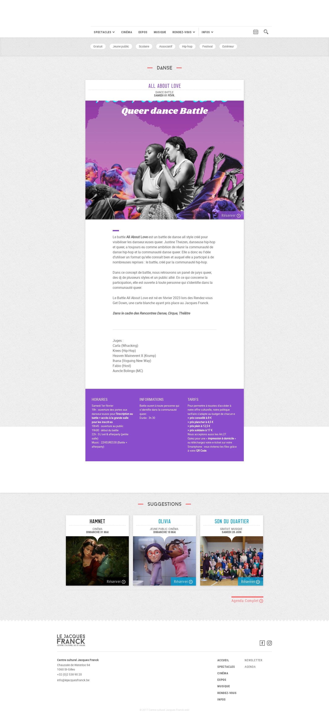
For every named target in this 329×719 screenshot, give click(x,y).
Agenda (250, 667)
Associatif (165, 46)
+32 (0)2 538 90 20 (69, 674)
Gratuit (98, 46)
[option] (164, 158)
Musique (160, 32)
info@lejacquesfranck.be (73, 680)
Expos (143, 32)
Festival (207, 46)
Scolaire (144, 46)
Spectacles (226, 667)
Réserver (231, 215)
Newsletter (253, 660)
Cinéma (126, 32)
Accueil (223, 660)
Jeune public (121, 46)
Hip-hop (187, 46)
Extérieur (228, 46)
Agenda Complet (247, 600)
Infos (221, 699)
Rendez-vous (227, 693)
